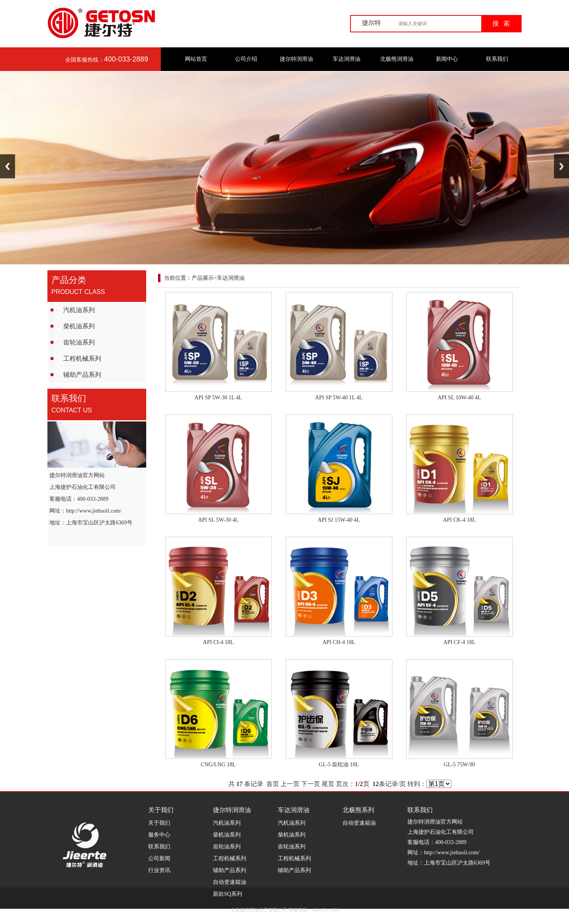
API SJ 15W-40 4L (339, 520)
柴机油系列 (79, 326)
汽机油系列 (79, 310)
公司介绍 (246, 59)
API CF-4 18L (459, 642)
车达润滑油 (346, 59)
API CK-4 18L (459, 520)
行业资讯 (159, 870)
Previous (7, 166)
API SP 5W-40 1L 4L (338, 398)
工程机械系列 (82, 358)
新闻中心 (447, 59)
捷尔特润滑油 (296, 59)
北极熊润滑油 (396, 59)
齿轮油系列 (79, 342)
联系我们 (497, 59)
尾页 (328, 784)
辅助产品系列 (82, 374)
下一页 (310, 784)
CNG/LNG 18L (218, 765)
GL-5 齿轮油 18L (339, 765)
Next (561, 166)
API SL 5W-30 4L (218, 520)
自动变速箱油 (229, 882)
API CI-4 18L (218, 642)
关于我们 (159, 823)
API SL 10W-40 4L (459, 398)
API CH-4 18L (338, 642)
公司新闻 (159, 858)
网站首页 (196, 59)
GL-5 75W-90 (459, 765)
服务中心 (159, 835)
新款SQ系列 (227, 894)
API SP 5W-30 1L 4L (218, 398)
